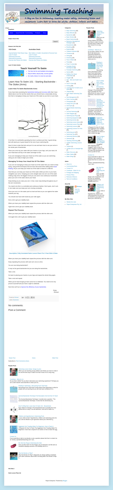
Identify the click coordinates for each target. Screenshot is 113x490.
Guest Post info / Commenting (24, 33)
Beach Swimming (71, 39)
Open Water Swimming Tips (74, 93)
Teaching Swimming (72, 140)
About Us (69, 164)
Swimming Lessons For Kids (74, 128)
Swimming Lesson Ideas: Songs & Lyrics (30, 369)
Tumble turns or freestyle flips (74, 148)
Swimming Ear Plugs (72, 115)
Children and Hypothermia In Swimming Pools (31, 416)
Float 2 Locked (70, 64)
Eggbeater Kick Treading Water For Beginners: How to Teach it (36, 426)
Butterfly (68, 49)
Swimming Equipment (72, 118)
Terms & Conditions (71, 179)
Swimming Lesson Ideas (73, 122)
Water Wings (70, 156)
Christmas (69, 53)
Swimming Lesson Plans (73, 124)
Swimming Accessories (15, 58)
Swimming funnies (71, 120)
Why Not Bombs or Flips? (26, 453)
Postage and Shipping (72, 172)
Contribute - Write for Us (16, 379)
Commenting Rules (71, 166)
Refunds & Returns (71, 177)
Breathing (69, 47)
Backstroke (16, 299)
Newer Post (12, 358)
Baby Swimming (70, 30)
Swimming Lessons (71, 126)
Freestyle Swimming (72, 70)
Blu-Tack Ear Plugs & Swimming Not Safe (30, 443)
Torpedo (68, 146)
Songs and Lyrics (71, 103)
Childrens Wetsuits (71, 51)
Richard (79, 186)
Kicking (68, 85)
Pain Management (71, 97)
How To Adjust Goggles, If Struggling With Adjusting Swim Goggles (100, 139)
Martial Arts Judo (71, 202)
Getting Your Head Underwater (71, 74)
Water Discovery (71, 152)
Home (11, 33)
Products (37, 33)
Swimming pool (70, 132)
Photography (70, 101)
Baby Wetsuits (70, 33)
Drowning (69, 57)
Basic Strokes (70, 37)
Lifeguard (69, 91)
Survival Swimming (71, 111)
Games (68, 72)
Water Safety (70, 154)
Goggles (68, 78)
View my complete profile (77, 191)
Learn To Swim (13, 55)
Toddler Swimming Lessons (74, 142)
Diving (68, 55)
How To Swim (70, 83)
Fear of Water (70, 60)
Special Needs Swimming (73, 108)
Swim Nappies (70, 113)
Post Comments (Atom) (22, 361)
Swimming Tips (70, 134)
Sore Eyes (69, 105)
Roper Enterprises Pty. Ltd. (74, 204)
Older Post (55, 358)
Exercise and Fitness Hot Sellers (18, 60)
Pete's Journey (70, 99)
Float (67, 62)
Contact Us (13, 436)
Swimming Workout (71, 136)
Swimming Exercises (14, 56)
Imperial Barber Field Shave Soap (18, 53)
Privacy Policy (70, 175)
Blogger (65, 480)
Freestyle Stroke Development (71, 67)
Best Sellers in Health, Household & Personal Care (43, 53)
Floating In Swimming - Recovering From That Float (33, 386)
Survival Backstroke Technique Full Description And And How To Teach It (100, 103)
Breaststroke (69, 45)
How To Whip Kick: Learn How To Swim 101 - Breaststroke (35, 406)
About (44, 33)
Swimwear (69, 138)
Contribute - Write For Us (73, 170)
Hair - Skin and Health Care (74, 80)
